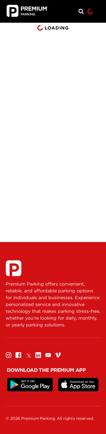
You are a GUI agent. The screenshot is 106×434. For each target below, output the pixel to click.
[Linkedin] (38, 355)
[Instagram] (8, 355)
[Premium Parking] (13, 268)
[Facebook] (18, 355)
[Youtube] (48, 355)
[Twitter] (28, 355)
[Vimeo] (58, 355)
